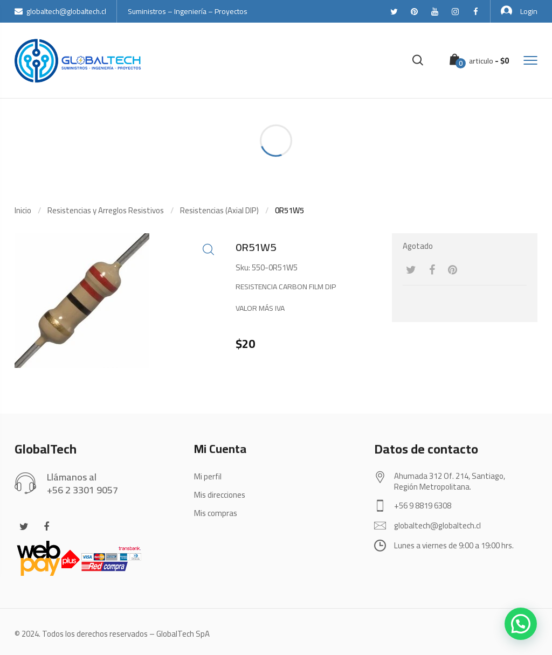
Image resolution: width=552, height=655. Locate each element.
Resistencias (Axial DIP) (219, 210)
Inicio (23, 210)
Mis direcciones (219, 495)
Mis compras (215, 513)
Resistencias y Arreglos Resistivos (105, 210)
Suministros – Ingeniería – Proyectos (187, 11)
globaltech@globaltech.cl (60, 11)
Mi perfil (208, 476)
